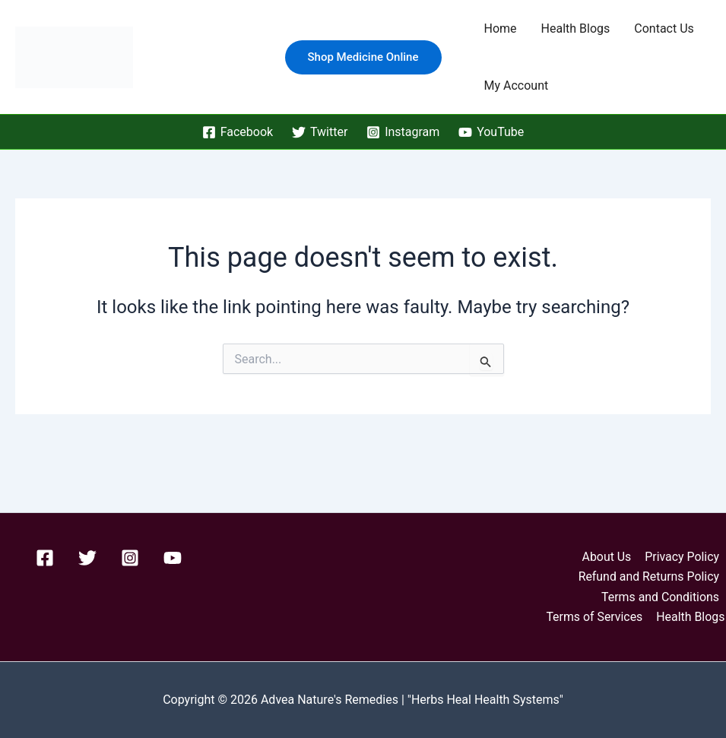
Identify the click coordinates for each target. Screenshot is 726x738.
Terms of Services (596, 617)
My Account (516, 85)
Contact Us (664, 28)
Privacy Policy (683, 556)
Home (500, 28)
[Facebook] (237, 132)
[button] (363, 57)
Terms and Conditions (660, 596)
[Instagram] (403, 132)
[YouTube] (491, 132)
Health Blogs (575, 28)
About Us (607, 556)
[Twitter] (320, 132)
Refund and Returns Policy (649, 576)
